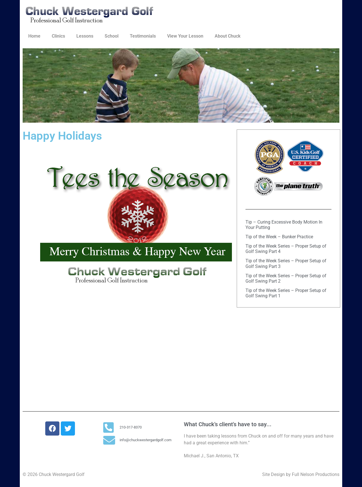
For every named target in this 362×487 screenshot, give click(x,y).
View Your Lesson (185, 36)
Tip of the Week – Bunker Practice (279, 236)
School (111, 36)
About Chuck (227, 36)
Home (34, 36)
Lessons (84, 36)
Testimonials (143, 36)
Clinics (58, 36)
